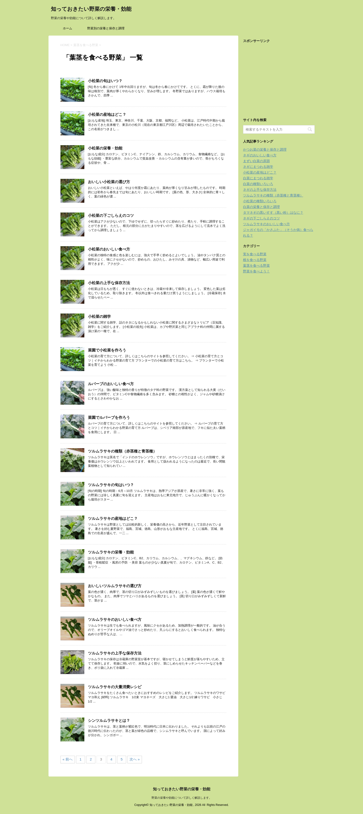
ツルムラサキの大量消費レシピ (114, 687)
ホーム (67, 28)
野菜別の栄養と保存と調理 (106, 28)
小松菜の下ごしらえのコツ (111, 215)
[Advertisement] (279, 76)
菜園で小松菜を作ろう (107, 350)
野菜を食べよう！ (256, 271)
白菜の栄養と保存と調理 (261, 207)
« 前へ (68, 759)
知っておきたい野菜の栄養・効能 (91, 9)
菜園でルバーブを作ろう (109, 417)
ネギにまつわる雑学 (258, 167)
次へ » (135, 759)
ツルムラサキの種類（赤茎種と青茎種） (122, 451)
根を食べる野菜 (254, 260)
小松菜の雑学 (99, 316)
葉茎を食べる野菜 (256, 265)
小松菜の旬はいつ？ (105, 81)
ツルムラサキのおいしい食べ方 (114, 619)
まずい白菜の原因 (256, 161)
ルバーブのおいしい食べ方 (111, 384)
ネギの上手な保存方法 (259, 190)
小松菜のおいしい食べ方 (109, 249)
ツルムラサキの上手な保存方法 (114, 653)
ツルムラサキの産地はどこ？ (113, 518)
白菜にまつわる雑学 (258, 178)
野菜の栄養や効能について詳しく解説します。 (182, 797)
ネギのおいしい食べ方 (259, 155)
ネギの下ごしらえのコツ (261, 218)
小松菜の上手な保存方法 (109, 283)
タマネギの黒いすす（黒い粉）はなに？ (273, 212)
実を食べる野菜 (254, 254)
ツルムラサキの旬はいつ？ (111, 485)
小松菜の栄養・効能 (105, 148)
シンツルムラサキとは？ (109, 720)
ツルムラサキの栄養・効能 (111, 552)
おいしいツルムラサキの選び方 (114, 586)
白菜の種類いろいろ (258, 184)
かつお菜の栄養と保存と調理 (265, 149)
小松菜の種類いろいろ (259, 201)
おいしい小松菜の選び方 (109, 182)
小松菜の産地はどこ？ (107, 114)
